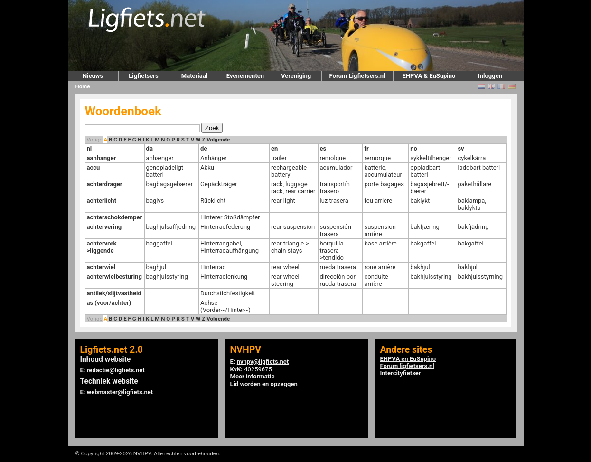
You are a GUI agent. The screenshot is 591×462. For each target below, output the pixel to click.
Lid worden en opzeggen (264, 383)
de (203, 148)
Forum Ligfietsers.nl (357, 75)
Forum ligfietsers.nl (407, 365)
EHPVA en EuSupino (408, 358)
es (323, 148)
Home (82, 86)
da (149, 148)
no (413, 148)
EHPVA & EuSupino (429, 75)
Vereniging (296, 75)
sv (461, 148)
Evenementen (245, 75)
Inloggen (490, 75)
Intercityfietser (400, 373)
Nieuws (93, 75)
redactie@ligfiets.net (116, 370)
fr (366, 148)
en (274, 148)
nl (89, 148)
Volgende (218, 139)
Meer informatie (252, 376)
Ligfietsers (143, 75)
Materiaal (194, 75)
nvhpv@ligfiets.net (263, 361)
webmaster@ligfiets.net (120, 392)
